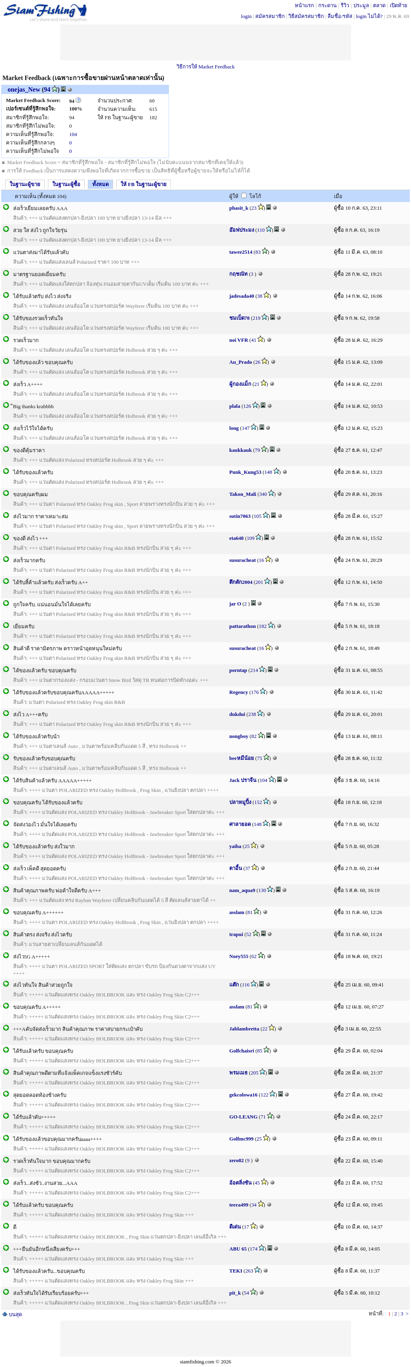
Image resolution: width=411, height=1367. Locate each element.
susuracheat (242, 560)
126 (247, 406)
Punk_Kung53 (245, 472)
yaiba (235, 846)
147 (246, 428)
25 (247, 846)
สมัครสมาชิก (270, 16)
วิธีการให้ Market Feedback (206, 67)
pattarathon (242, 626)
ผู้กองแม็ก (240, 384)
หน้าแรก (304, 5)
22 (264, 1029)
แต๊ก (234, 985)
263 (249, 1271)
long (234, 428)
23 (253, 208)
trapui (236, 934)
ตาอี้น (235, 868)
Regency (238, 692)
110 (261, 230)
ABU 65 (238, 1249)
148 (268, 472)
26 (257, 362)
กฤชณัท (238, 274)
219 (257, 318)
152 (258, 802)
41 (253, 340)
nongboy (238, 736)
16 (261, 560)
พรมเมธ (238, 1073)
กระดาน (327, 5)
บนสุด (12, 1314)
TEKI (235, 1271)
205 (255, 1073)
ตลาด (379, 5)
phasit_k (238, 208)
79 (257, 450)
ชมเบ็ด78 (239, 318)
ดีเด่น (235, 1227)
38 (259, 296)
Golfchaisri (241, 1051)
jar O (235, 604)
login (246, 16)
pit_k (235, 1293)
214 (254, 670)
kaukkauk (240, 450)
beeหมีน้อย (241, 758)
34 (253, 1205)
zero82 (236, 1160)
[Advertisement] (205, 42)
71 (263, 1117)
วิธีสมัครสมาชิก (306, 16)
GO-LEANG (243, 1117)
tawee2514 (240, 252)
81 (249, 912)
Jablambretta (244, 1029)
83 (257, 252)
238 (252, 714)
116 (246, 985)
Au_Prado (240, 362)
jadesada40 (241, 296)
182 (263, 626)
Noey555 (238, 956)
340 (263, 494)
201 (260, 582)
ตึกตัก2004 (240, 582)
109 (251, 538)
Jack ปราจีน (242, 780)
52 (248, 934)
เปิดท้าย (398, 5)
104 (73, 134)
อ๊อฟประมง (241, 230)
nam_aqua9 (242, 890)
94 (47, 89)
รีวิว (345, 5)
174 (254, 1249)
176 (255, 692)
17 (246, 1227)
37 (247, 868)
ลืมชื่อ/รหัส (340, 16)
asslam (236, 912)
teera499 (238, 1205)
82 (253, 736)
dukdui (237, 714)
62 (253, 956)
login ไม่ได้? (369, 16)
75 (259, 758)
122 (264, 1095)
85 (259, 1051)
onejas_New (24, 89)
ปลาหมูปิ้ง (240, 802)
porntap (238, 670)
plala (234, 406)
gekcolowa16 (243, 1095)
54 (246, 1293)
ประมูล (361, 5)
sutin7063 (239, 516)
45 (257, 1183)
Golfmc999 (241, 1139)
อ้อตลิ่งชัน (240, 1183)
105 (258, 516)
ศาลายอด (240, 824)
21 (257, 384)
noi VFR (238, 340)
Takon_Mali (242, 494)
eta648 (236, 538)
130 (262, 890)
